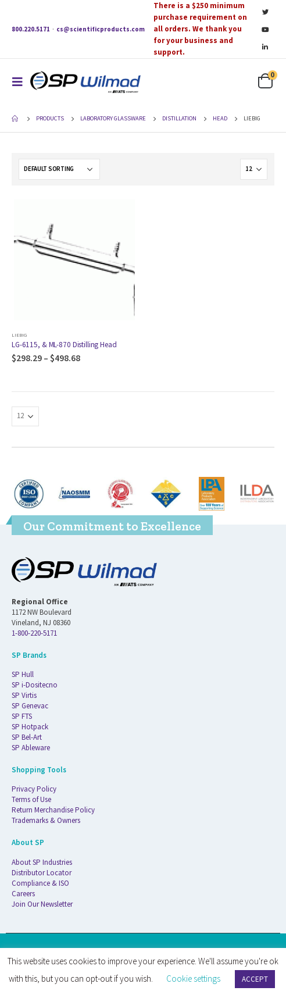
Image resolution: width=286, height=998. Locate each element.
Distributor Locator (42, 873)
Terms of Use (31, 799)
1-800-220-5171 (34, 633)
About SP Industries (42, 862)
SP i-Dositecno (35, 685)
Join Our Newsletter (42, 904)
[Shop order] (59, 169)
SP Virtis (24, 695)
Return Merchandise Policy (53, 810)
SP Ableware (31, 748)
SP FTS (22, 716)
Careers (23, 894)
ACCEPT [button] (255, 979)
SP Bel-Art (27, 737)
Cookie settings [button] (193, 978)
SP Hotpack (30, 727)
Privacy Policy (34, 789)
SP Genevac (30, 706)
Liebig (19, 335)
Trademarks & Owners (46, 820)
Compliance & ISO (40, 883)
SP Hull (23, 674)
